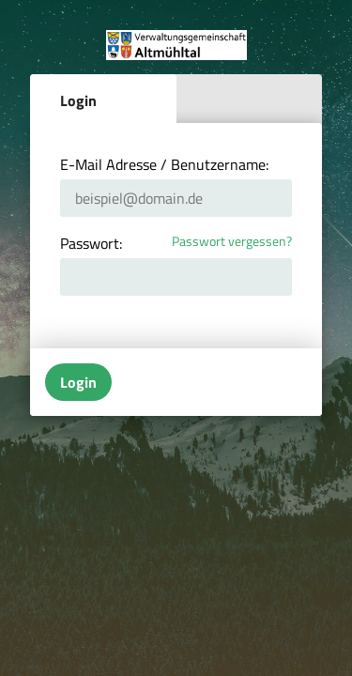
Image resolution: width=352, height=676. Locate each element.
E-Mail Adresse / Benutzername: (164, 164)
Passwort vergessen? (232, 242)
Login (78, 100)
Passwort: (91, 243)
